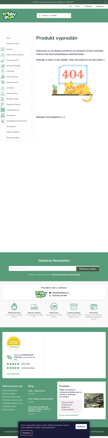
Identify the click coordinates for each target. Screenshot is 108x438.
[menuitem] (18, 26)
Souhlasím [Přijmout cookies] (81, 426)
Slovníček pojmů (8, 411)
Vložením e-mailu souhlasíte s (54, 276)
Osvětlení (19, 90)
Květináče (19, 73)
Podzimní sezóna (13, 45)
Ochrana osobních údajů (11, 399)
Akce (8, 40)
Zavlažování (19, 118)
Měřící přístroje (19, 79)
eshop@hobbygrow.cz (60, 295)
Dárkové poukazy (13, 139)
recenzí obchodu (13, 375)
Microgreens (19, 129)
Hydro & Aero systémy (19, 57)
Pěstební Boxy (19, 95)
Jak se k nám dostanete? (69, 417)
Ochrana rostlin (19, 84)
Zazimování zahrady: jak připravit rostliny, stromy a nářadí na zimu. (39, 411)
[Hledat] (54, 15)
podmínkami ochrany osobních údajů (66, 276)
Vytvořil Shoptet (97, 433)
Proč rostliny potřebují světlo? (41, 401)
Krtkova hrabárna (19, 134)
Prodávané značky (9, 408)
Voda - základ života (36, 393)
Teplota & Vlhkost (19, 107)
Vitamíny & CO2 (19, 62)
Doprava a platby (8, 395)
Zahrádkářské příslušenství (19, 123)
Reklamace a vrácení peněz (12, 402)
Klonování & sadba (19, 68)
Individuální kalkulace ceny (12, 405)
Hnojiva (19, 51)
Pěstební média (19, 101)
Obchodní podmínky (9, 392)
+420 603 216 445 (59, 297)
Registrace (100, 6)
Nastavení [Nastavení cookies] (27, 433)
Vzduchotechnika (19, 112)
